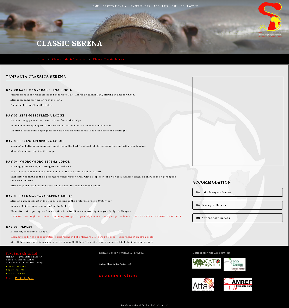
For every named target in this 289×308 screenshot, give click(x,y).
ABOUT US (161, 6)
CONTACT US (189, 6)
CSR (174, 6)
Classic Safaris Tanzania (69, 59)
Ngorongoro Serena (213, 218)
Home (41, 59)
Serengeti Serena (211, 205)
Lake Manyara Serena (213, 192)
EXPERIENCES (140, 6)
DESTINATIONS (115, 6)
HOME (94, 6)
